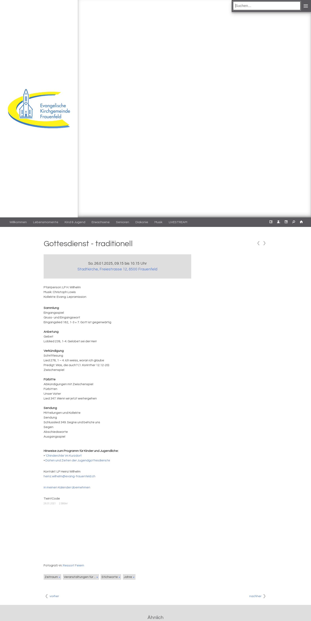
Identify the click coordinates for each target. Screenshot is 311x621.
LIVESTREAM (178, 222)
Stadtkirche (117, 269)
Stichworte (110, 577)
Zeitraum (51, 577)
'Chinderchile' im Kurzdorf (63, 455)
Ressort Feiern (73, 565)
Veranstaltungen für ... (80, 577)
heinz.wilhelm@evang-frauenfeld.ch (69, 476)
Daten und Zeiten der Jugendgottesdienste (77, 460)
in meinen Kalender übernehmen (67, 487)
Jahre (128, 577)
